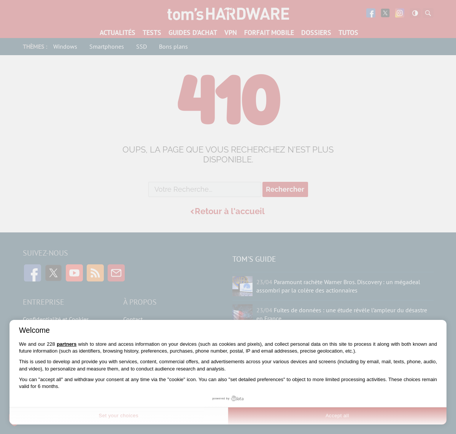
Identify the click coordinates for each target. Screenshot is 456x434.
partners (66, 344)
